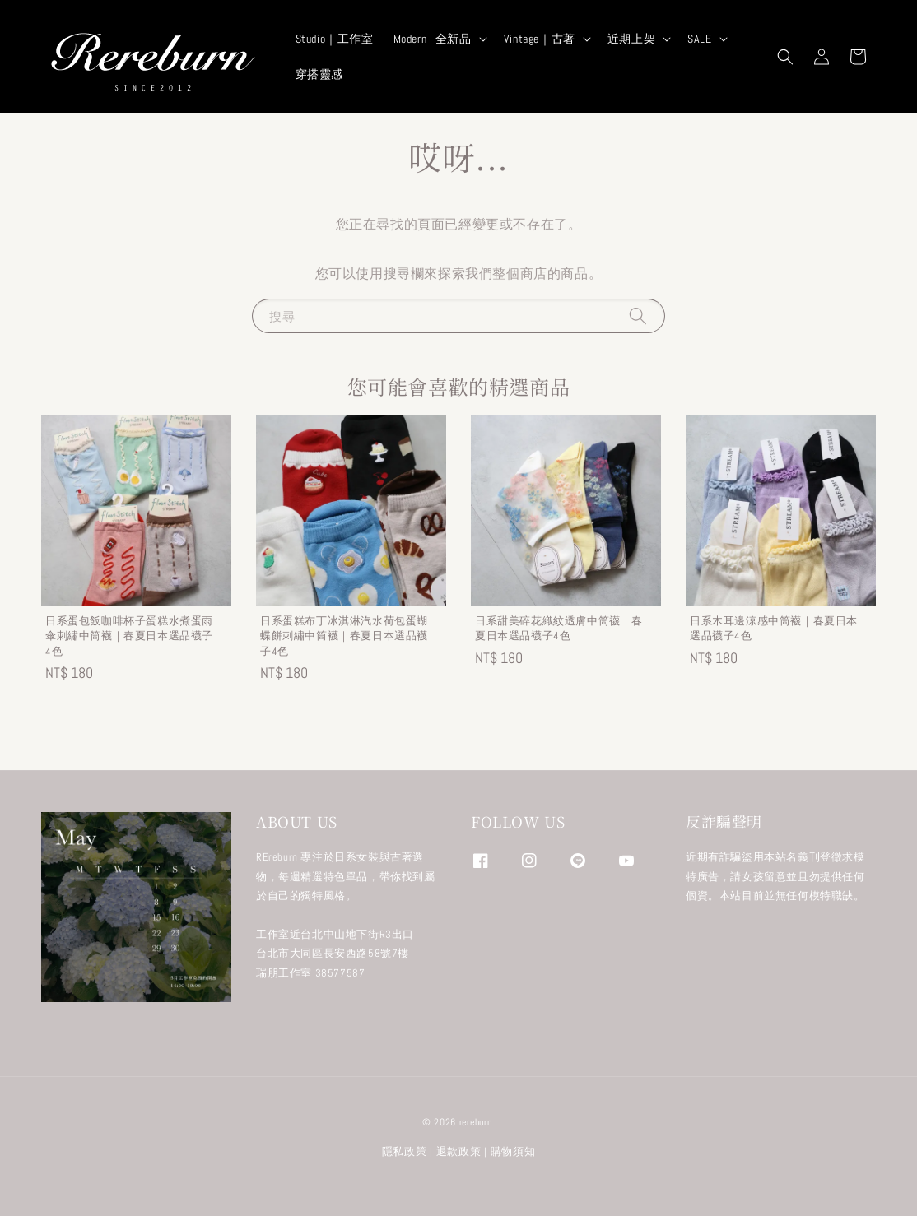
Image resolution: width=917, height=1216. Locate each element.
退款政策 (459, 1151)
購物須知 (513, 1151)
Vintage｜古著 (539, 38)
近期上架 (631, 38)
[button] (785, 57)
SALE (699, 38)
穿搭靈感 (319, 74)
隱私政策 (404, 1151)
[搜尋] (638, 315)
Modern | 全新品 (432, 38)
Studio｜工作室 (335, 38)
